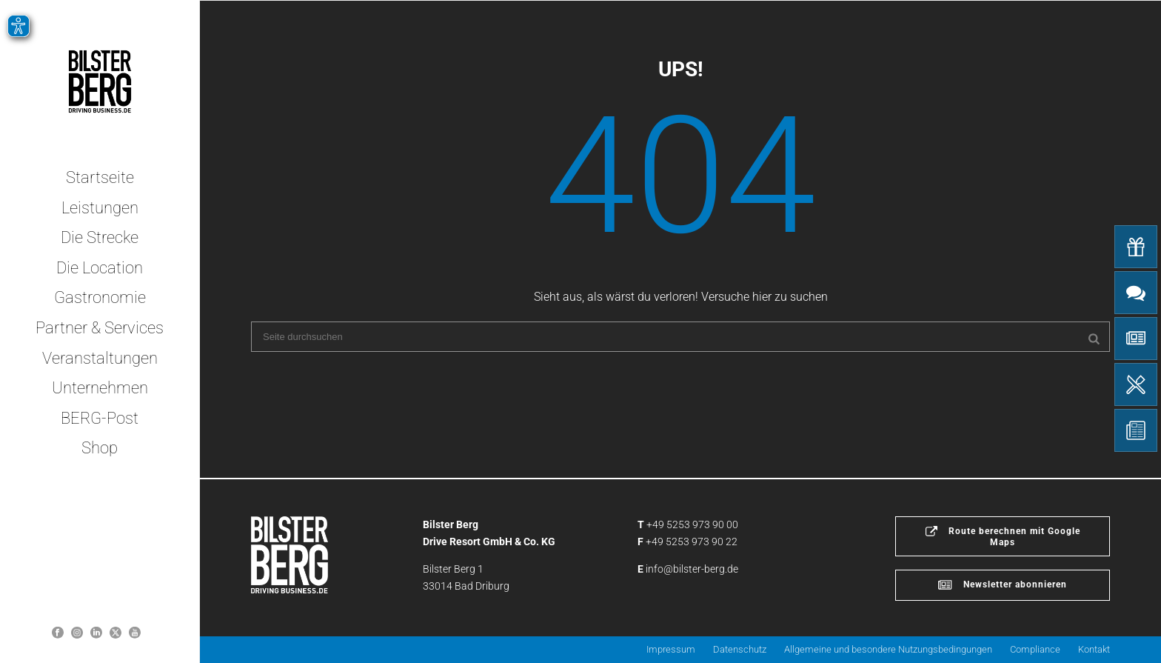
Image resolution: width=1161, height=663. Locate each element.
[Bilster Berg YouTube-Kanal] (135, 632)
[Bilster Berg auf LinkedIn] (96, 632)
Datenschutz (739, 649)
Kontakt (1094, 649)
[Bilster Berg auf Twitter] (115, 632)
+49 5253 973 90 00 (692, 524)
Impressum (670, 649)
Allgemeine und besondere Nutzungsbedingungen (888, 649)
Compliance (1035, 649)
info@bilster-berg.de (692, 569)
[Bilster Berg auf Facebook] (58, 632)
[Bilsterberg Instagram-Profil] (77, 632)
